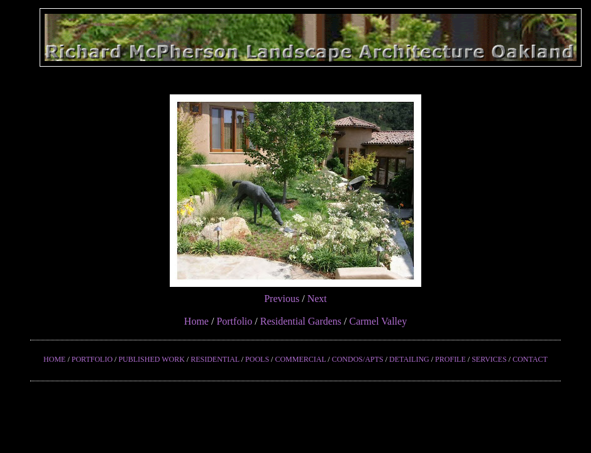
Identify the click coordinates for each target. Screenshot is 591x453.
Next (317, 298)
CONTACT (530, 359)
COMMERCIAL (300, 359)
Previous (281, 298)
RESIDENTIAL (215, 359)
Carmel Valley (378, 321)
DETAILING (409, 359)
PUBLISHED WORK (151, 359)
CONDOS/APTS (358, 359)
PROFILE (450, 359)
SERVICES (489, 359)
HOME (54, 359)
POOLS (257, 359)
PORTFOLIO (92, 359)
